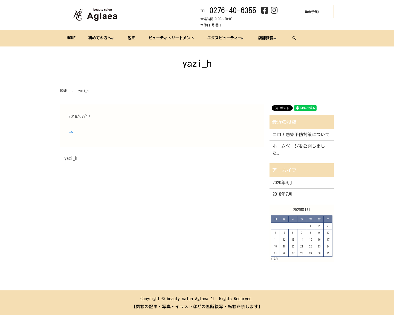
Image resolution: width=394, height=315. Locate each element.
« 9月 (274, 258)
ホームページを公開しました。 (299, 149)
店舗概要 (264, 38)
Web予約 (312, 12)
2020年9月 (282, 182)
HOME (70, 38)
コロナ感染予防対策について (301, 134)
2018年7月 (282, 194)
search (293, 38)
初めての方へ (99, 38)
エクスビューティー (223, 38)
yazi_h (70, 158)
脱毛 (131, 38)
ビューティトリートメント (170, 38)
